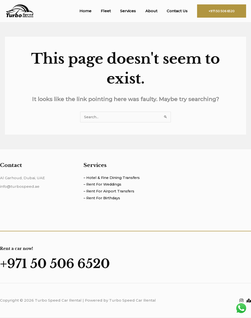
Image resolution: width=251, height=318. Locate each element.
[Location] (249, 301)
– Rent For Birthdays (103, 198)
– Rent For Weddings (104, 185)
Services (133, 11)
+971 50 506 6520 (64, 263)
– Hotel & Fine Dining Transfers (113, 178)
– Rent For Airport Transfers (110, 191)
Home (94, 11)
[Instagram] (241, 301)
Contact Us (178, 11)
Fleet (113, 11)
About (154, 11)
